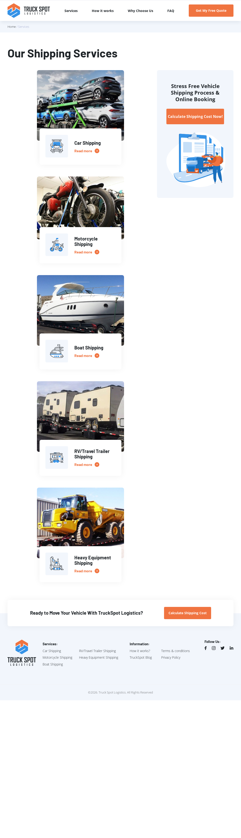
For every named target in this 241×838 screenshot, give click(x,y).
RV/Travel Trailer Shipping (97, 651)
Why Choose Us (140, 10)
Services (71, 10)
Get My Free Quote (211, 10)
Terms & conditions (175, 651)
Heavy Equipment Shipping (98, 657)
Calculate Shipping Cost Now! (195, 116)
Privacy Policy (170, 657)
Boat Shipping (53, 664)
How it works (103, 10)
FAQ (170, 10)
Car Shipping (52, 651)
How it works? (140, 651)
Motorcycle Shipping (57, 657)
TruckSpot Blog (141, 657)
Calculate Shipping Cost (188, 613)
